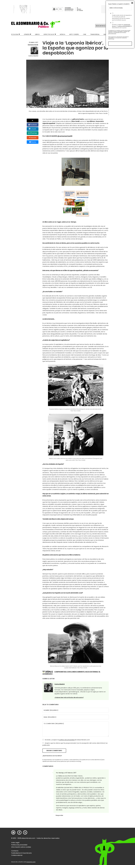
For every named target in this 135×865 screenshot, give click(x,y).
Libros (37, 34)
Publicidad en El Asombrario (21, 853)
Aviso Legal (15, 842)
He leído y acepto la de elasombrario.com (66, 740)
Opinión (26, 34)
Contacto (14, 851)
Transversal (94, 34)
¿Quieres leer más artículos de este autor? (69, 697)
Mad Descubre (109, 34)
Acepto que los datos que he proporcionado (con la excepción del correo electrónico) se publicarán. (75, 744)
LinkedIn (33, 129)
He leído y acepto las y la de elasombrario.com (122, 842)
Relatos (121, 34)
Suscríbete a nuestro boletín (118, 820)
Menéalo (32, 137)
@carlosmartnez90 (65, 136)
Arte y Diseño (74, 34)
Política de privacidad (19, 845)
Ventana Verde (33, 45)
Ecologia (14, 34)
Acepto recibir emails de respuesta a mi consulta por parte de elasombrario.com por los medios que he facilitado (122, 833)
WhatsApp (33, 133)
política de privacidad (67, 740)
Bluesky (32, 142)
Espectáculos (49, 34)
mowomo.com (30, 862)
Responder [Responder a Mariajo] (59, 815)
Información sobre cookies (21, 847)
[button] (35, 24)
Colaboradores (16, 855)
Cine (84, 34)
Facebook (33, 124)
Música (62, 34)
